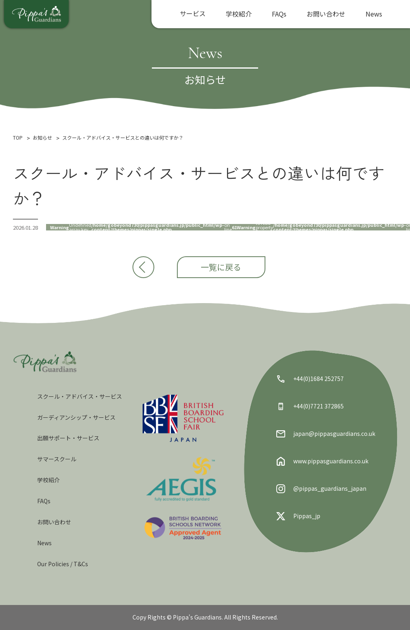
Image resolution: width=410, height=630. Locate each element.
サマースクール (56, 459)
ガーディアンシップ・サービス (76, 417)
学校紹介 (239, 13)
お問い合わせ (326, 13)
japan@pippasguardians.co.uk (325, 433)
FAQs (279, 13)
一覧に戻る (227, 270)
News (374, 13)
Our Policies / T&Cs (62, 564)
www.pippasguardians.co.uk (322, 461)
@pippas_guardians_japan (321, 488)
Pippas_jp (298, 516)
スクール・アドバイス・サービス (79, 396)
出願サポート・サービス (68, 438)
